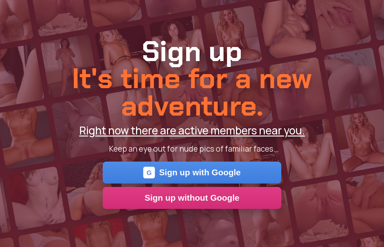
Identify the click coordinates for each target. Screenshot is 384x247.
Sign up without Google (192, 197)
